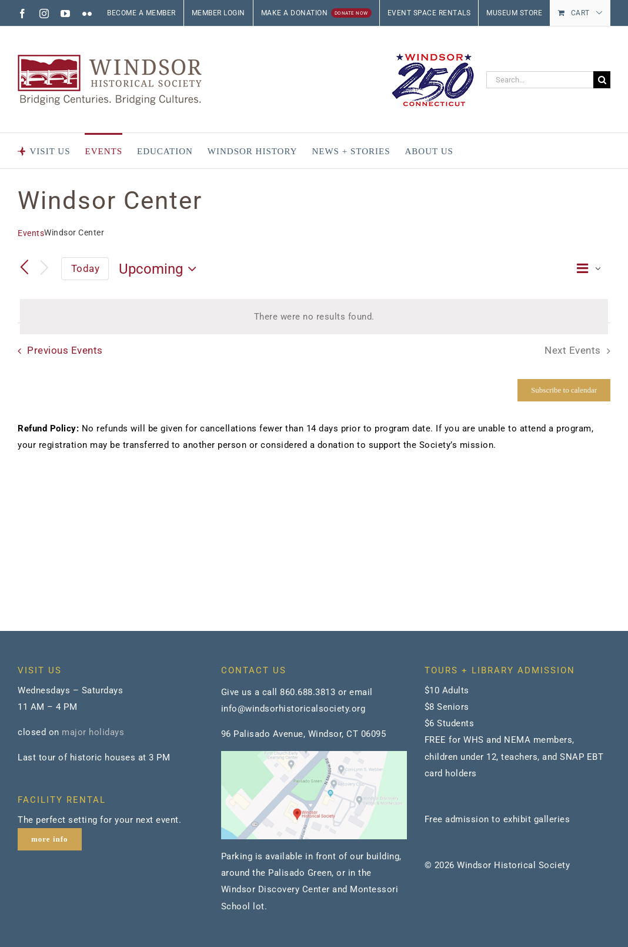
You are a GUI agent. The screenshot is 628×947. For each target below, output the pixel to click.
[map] (314, 755)
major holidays (93, 732)
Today (85, 268)
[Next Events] (45, 268)
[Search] (601, 79)
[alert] (314, 316)
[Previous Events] (25, 268)
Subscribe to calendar (564, 390)
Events (31, 233)
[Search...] (539, 79)
